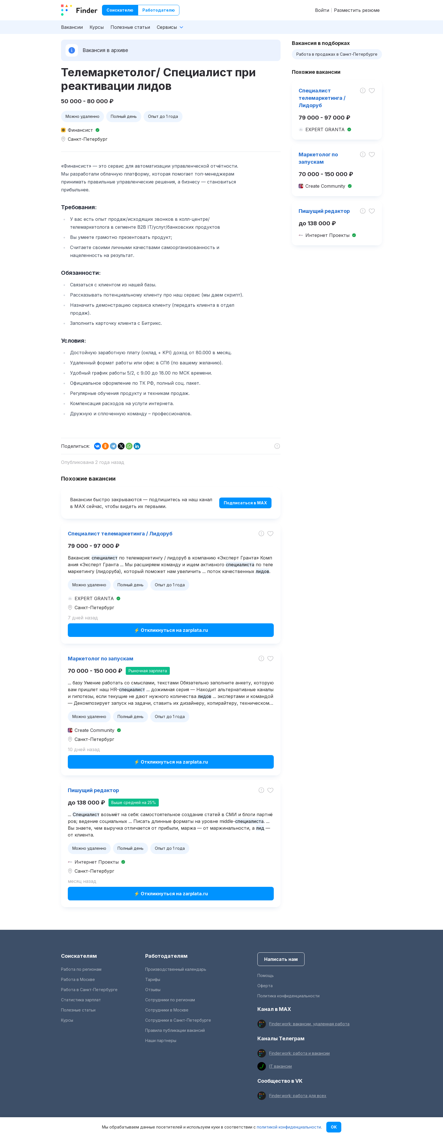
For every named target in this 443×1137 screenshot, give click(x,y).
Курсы (97, 27)
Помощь (265, 975)
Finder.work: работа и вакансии (299, 1053)
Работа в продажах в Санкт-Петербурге (336, 54)
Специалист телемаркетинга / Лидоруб (120, 534)
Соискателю (120, 10)
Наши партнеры (160, 1040)
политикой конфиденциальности (289, 1127)
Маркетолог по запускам (100, 659)
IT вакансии (280, 1066)
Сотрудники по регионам (170, 999)
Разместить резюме (357, 10)
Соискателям (79, 956)
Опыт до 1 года (163, 116)
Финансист (80, 130)
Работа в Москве (78, 979)
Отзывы (152, 989)
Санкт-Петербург (87, 139)
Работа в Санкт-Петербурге (89, 989)
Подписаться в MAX (245, 502)
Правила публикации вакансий (175, 1030)
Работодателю (158, 10)
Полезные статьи (130, 27)
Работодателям (166, 956)
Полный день (124, 116)
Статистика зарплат (81, 999)
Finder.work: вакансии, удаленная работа (309, 1023)
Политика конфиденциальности (288, 995)
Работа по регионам (81, 969)
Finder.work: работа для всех (297, 1095)
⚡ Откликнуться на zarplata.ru (171, 630)
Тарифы (152, 979)
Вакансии (72, 27)
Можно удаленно (82, 116)
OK (334, 1127)
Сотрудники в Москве (166, 1010)
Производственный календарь (175, 969)
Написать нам (281, 959)
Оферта (265, 985)
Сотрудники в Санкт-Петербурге (178, 1020)
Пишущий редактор (93, 790)
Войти (322, 10)
